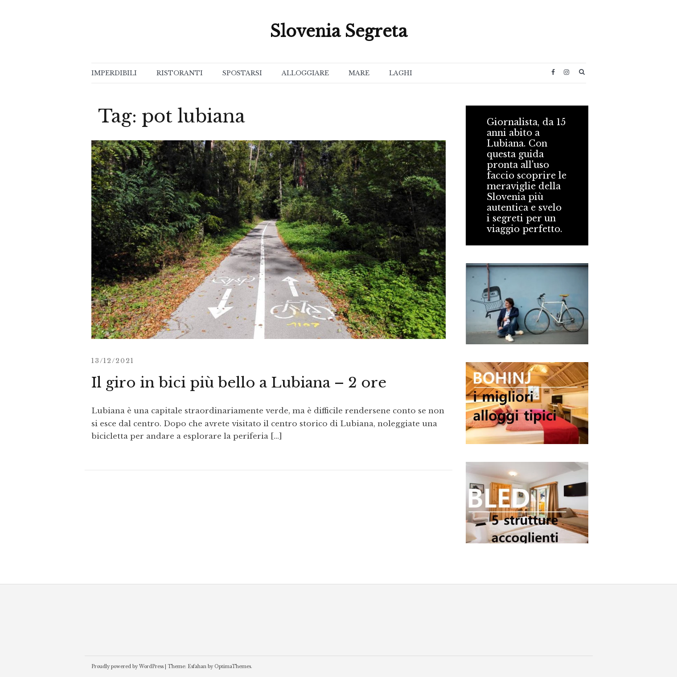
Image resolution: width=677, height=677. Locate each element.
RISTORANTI (179, 73)
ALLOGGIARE (305, 73)
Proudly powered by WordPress (127, 666)
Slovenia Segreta (338, 31)
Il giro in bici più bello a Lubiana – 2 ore (238, 383)
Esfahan (197, 666)
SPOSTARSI (242, 73)
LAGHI (400, 73)
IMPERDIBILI (114, 73)
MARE (359, 73)
